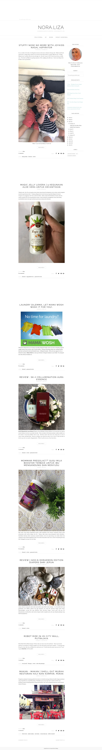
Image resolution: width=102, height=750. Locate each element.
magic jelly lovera (30, 276)
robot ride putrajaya (40, 663)
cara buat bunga (71, 153)
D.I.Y (77, 153)
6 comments (21, 153)
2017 (70, 121)
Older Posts (60, 740)
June (71, 129)
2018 (70, 119)
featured (30, 156)
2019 (70, 117)
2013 (70, 143)
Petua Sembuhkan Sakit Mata (73, 89)
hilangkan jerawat (72, 155)
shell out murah (51, 734)
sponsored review (38, 276)
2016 (70, 137)
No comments (21, 273)
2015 (70, 139)
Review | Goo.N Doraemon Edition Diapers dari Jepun (41, 561)
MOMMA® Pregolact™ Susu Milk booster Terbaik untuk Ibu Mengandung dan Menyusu (41, 463)
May (71, 131)
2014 (70, 141)
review (34, 156)
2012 (70, 145)
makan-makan (31, 734)
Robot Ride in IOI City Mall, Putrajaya (41, 637)
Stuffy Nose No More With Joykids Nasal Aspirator (41, 46)
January (71, 135)
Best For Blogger (56, 748)
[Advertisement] (51, 9)
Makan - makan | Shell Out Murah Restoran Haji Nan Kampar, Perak (41, 672)
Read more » (41, 147)
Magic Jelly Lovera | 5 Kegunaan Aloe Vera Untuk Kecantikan (41, 186)
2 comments (21, 449)
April (71, 133)
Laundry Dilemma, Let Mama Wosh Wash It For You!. (41, 306)
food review (24, 734)
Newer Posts (23, 740)
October (71, 123)
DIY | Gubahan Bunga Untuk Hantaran (75, 98)
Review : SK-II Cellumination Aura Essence (42, 378)
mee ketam (37, 734)
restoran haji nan (43, 734)
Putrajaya (30, 663)
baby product (24, 156)
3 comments (20, 660)
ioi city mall (24, 663)
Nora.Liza (51, 27)
